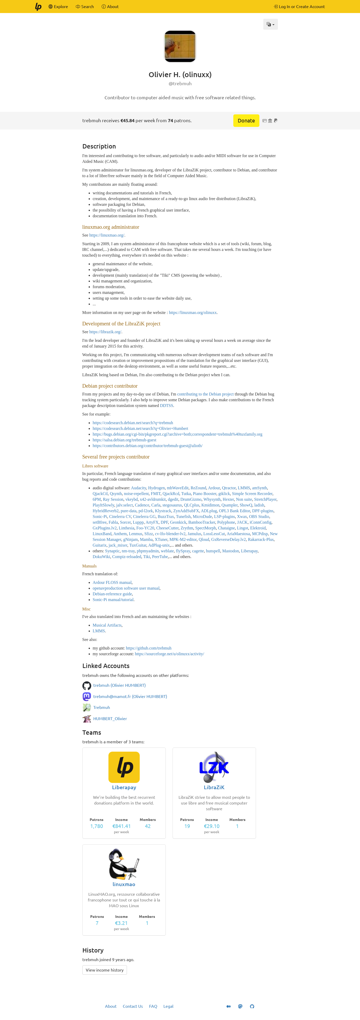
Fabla (113, 522)
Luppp (138, 522)
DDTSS (166, 405)
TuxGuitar (137, 545)
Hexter (228, 499)
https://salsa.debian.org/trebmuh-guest (124, 440)
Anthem (120, 533)
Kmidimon (210, 505)
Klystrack (163, 511)
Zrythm (187, 528)
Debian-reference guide (112, 594)
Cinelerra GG (144, 516)
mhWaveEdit (177, 488)
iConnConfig (261, 522)
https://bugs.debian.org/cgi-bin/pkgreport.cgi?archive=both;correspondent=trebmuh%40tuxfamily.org (178, 434)
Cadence (142, 505)
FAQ (153, 1006)
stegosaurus (172, 505)
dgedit (173, 499)
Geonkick (178, 522)
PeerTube (160, 556)
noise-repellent (136, 493)
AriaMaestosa (238, 533)
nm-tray (128, 551)
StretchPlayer (265, 499)
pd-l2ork (145, 511)
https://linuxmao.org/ (106, 235)
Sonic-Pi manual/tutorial (113, 599)
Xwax (242, 516)
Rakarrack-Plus (261, 539)
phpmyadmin (148, 551)
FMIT (156, 493)
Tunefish (183, 516)
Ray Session (113, 499)
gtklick (224, 493)
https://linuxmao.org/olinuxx (193, 312)
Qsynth (116, 493)
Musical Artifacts (107, 625)
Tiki (146, 556)
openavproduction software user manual (126, 588)
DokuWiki (101, 556)
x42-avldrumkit (153, 499)
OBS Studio (259, 516)
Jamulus (194, 533)
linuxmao (124, 884)
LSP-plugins (224, 516)
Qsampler (230, 505)
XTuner (161, 539)
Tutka (186, 493)
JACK (242, 522)
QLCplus (191, 505)
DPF (164, 522)
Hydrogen (156, 488)
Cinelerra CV (120, 516)
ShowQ (246, 505)
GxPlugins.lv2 (105, 528)
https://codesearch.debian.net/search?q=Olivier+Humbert (140, 428)
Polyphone (226, 522)
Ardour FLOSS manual (112, 582)
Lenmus (135, 533)
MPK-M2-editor (183, 539)
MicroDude (202, 516)
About (111, 1006)
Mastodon (230, 551)
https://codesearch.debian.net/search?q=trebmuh (133, 423)
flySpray (183, 551)
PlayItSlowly (103, 505)
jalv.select (124, 505)
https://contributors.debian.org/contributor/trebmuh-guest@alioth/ (148, 445)
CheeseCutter (167, 528)
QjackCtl (100, 493)
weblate (167, 551)
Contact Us (133, 1006)
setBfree (100, 522)
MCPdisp (260, 533)
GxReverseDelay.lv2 (228, 539)
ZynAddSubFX (186, 511)
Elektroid (258, 528)
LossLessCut (214, 533)
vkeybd (131, 499)
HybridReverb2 (106, 511)
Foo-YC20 (145, 528)
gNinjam (130, 539)
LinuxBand (102, 533)
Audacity (138, 488)
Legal (168, 1006)
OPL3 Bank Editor (234, 511)
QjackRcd (171, 493)
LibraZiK (214, 787)
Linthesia (127, 528)
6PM (97, 499)
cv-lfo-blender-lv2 (170, 533)
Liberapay (249, 551)
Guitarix (100, 545)
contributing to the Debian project (205, 394)
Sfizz (148, 533)
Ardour (214, 488)
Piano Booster (204, 493)
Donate (246, 120)
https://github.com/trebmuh (149, 648)
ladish (259, 505)
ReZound (198, 488)
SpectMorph (205, 528)
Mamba (146, 539)
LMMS (244, 488)
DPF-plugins (262, 511)
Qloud (204, 539)
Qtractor (229, 488)
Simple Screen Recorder (252, 493)
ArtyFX (151, 522)
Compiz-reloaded (126, 556)
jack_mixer (118, 545)
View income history (105, 970)
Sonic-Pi (100, 516)
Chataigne (226, 528)
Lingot (242, 528)
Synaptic (112, 551)
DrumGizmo (191, 499)
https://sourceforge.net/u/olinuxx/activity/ (169, 654)
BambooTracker (201, 522)
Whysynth (212, 499)
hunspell (213, 551)
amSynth (259, 488)
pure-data (128, 511)
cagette (198, 551)
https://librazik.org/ (105, 332)
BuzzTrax (166, 516)
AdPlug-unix (159, 545)
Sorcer (125, 522)
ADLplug (209, 511)
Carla (155, 505)
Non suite (244, 499)
